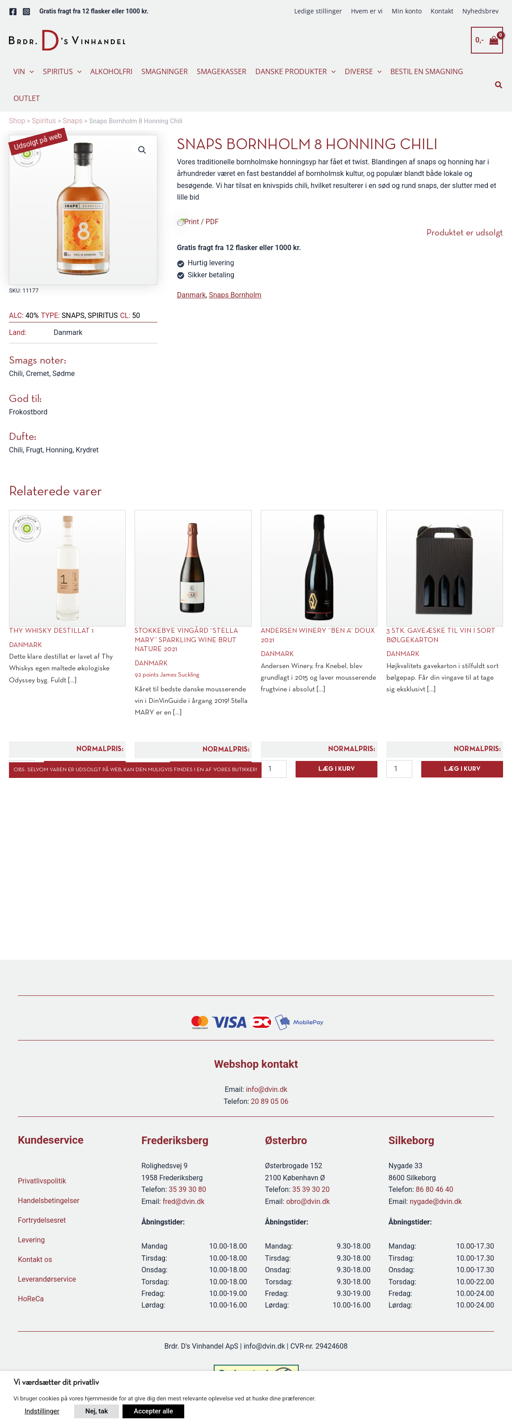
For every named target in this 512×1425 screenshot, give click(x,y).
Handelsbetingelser (49, 1200)
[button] (29, 71)
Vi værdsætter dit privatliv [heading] (56, 1383)
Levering (31, 1240)
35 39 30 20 (311, 1189)
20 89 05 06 (269, 1101)
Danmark (191, 295)
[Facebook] (13, 12)
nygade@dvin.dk (436, 1201)
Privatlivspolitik (42, 1181)
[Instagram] (26, 12)
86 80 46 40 (434, 1189)
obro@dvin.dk (308, 1201)
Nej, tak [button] (96, 1411)
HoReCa (31, 1299)
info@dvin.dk (267, 1089)
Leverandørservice (47, 1279)
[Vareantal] (274, 769)
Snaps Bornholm (235, 295)
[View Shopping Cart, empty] (487, 40)
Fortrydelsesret (42, 1220)
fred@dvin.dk (184, 1201)
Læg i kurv (336, 769)
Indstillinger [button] (42, 1411)
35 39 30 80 (187, 1189)
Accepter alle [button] (153, 1411)
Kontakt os (35, 1259)
